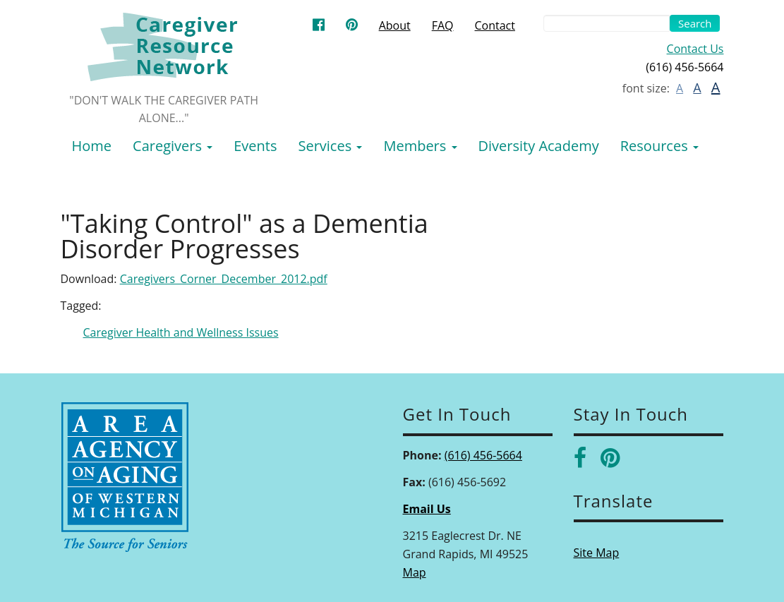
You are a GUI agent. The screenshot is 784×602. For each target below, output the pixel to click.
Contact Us (695, 48)
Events (255, 145)
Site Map (597, 552)
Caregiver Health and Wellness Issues (181, 332)
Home (92, 145)
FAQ (443, 25)
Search (695, 23)
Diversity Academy (538, 145)
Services (330, 145)
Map (414, 572)
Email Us (427, 509)
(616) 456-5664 (483, 455)
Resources (659, 145)
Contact (495, 25)
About (395, 25)
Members (420, 145)
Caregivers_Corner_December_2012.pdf (223, 279)
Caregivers (172, 145)
